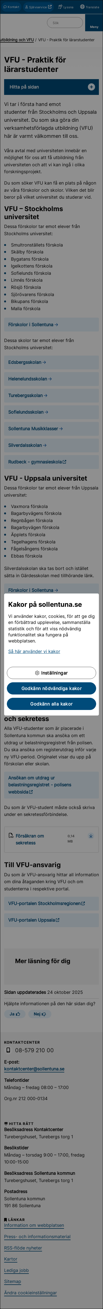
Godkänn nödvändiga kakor (51, 688)
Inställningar (51, 673)
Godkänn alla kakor (51, 704)
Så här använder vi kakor (34, 651)
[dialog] (51, 654)
